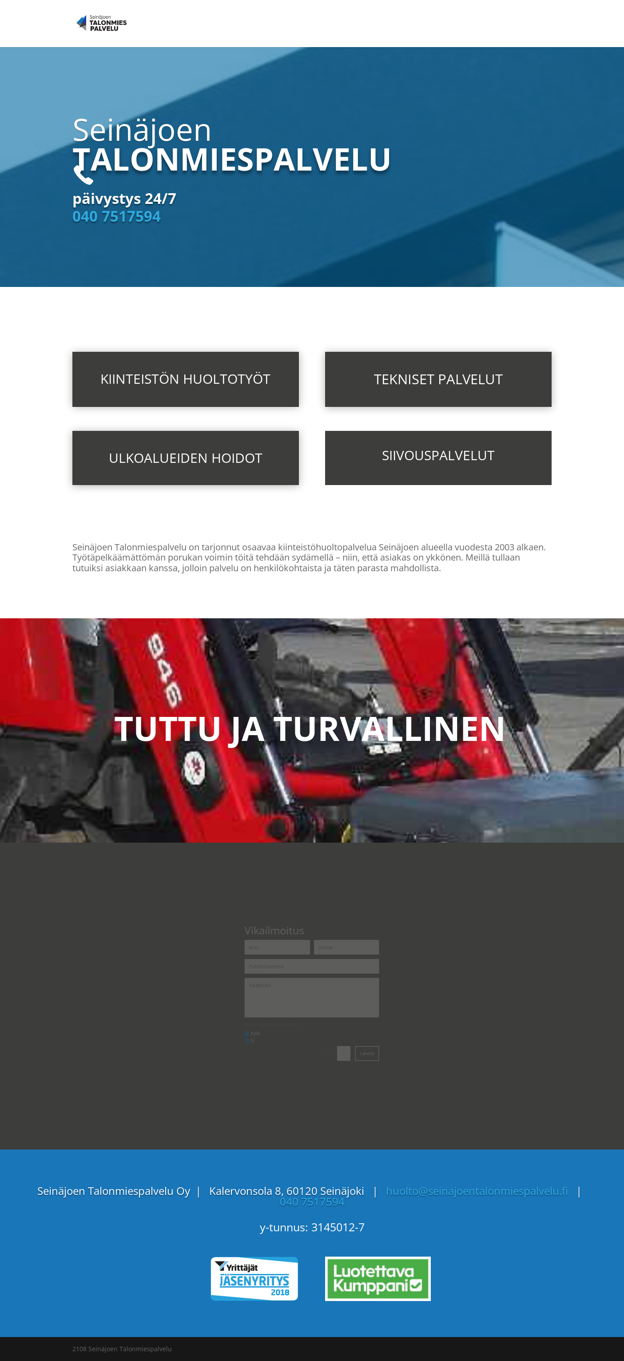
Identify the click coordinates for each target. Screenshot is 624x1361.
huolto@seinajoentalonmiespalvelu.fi (481, 1190)
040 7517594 (116, 216)
